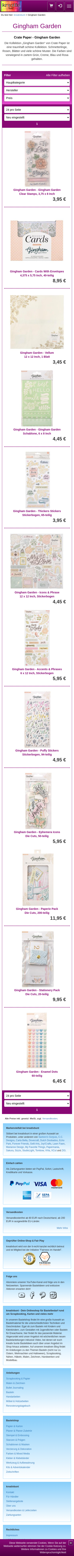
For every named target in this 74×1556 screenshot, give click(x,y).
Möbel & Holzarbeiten (17, 1401)
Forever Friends (20, 1143)
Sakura (10, 1150)
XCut (53, 1150)
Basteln (10, 1392)
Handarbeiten (13, 1396)
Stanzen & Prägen (15, 1440)
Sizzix (18, 1150)
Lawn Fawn (59, 1143)
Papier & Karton (14, 1426)
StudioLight (28, 1150)
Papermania (52, 1147)
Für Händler (12, 1496)
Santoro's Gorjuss (47, 1137)
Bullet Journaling (14, 1387)
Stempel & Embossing (17, 1435)
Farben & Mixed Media (18, 1453)
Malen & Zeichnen (15, 1383)
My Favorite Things (35, 1147)
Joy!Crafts (46, 1143)
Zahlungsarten (13, 1515)
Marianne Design (15, 1147)
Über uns (11, 1505)
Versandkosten (49, 1118)
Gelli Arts (35, 1143)
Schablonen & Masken (18, 1444)
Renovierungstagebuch (18, 1405)
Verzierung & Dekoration (19, 1449)
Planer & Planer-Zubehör (19, 1430)
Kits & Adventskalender (18, 1467)
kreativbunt (19, 14)
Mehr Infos (62, 1228)
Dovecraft (34, 1140)
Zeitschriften (12, 1471)
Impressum (12, 1535)
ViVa (47, 1150)
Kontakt (10, 1492)
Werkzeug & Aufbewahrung (20, 1462)
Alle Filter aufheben (58, 75)
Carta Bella (22, 1140)
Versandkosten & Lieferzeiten (21, 1510)
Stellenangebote (14, 1501)
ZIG (64, 1150)
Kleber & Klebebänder (17, 1458)
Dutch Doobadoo (49, 1140)
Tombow (39, 1150)
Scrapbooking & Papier (18, 1378)
